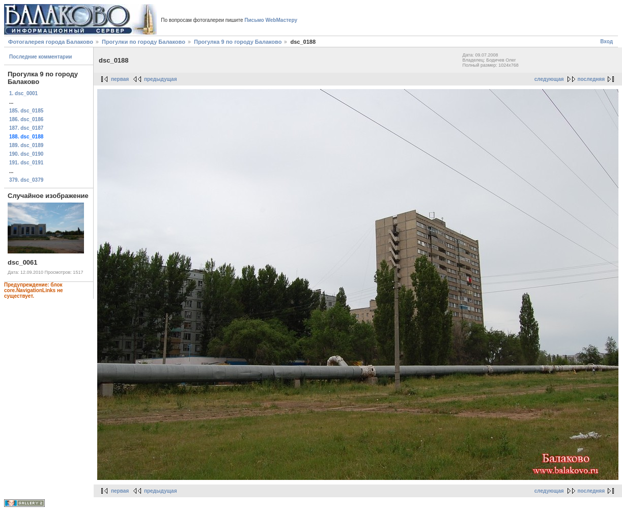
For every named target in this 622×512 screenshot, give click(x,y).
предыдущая (160, 79)
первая (120, 79)
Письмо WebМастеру (270, 20)
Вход (606, 41)
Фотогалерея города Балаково (50, 42)
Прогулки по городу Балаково (143, 42)
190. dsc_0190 (26, 154)
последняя (591, 79)
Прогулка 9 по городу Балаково (237, 42)
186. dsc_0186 (26, 119)
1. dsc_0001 (23, 93)
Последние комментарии (40, 57)
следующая (549, 79)
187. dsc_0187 (26, 128)
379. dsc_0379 (26, 180)
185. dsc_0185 (26, 110)
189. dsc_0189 (26, 145)
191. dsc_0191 (26, 162)
